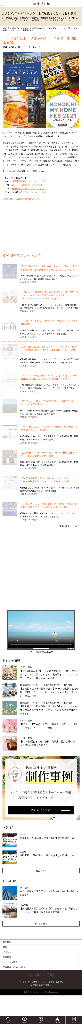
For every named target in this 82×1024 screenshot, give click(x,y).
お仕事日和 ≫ (41, 923)
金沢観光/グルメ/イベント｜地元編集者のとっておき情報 (33, 28)
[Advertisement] (41, 230)
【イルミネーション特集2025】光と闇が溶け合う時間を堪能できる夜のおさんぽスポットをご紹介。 (49, 505)
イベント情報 (48, 724)
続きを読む (51, 279)
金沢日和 (5, 28)
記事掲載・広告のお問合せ (15, 967)
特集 (41, 947)
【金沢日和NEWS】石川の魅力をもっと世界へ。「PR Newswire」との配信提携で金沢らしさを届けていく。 (49, 268)
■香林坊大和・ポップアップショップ (28, 188)
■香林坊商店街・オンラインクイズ (28, 181)
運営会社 (35, 982)
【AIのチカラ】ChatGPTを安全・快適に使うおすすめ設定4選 (49, 322)
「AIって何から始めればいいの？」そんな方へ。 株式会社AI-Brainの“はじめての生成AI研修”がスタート (49, 377)
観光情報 (7, 942)
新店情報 (7, 957)
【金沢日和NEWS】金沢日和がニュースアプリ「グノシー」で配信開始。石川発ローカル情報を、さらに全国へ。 (50, 350)
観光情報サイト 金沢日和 (41, 3)
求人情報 (49, 891)
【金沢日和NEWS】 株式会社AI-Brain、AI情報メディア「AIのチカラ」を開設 (49, 428)
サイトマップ (24, 982)
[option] (41, 788)
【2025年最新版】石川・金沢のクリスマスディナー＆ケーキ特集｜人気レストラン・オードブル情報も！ (49, 480)
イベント (41, 952)
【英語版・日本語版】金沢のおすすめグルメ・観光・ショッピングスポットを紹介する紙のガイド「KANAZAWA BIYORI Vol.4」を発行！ (50, 295)
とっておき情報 (10, 962)
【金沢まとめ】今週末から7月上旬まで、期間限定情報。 (39, 40)
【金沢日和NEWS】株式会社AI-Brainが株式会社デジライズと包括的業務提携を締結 (49, 454)
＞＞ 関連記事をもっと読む (67, 526)
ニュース (61, 28)
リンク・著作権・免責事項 (52, 982)
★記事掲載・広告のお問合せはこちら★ (21, 199)
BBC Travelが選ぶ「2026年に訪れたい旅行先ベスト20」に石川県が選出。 (48, 403)
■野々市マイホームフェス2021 (33, 192)
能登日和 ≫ (41, 870)
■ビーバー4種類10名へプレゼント (27, 185)
